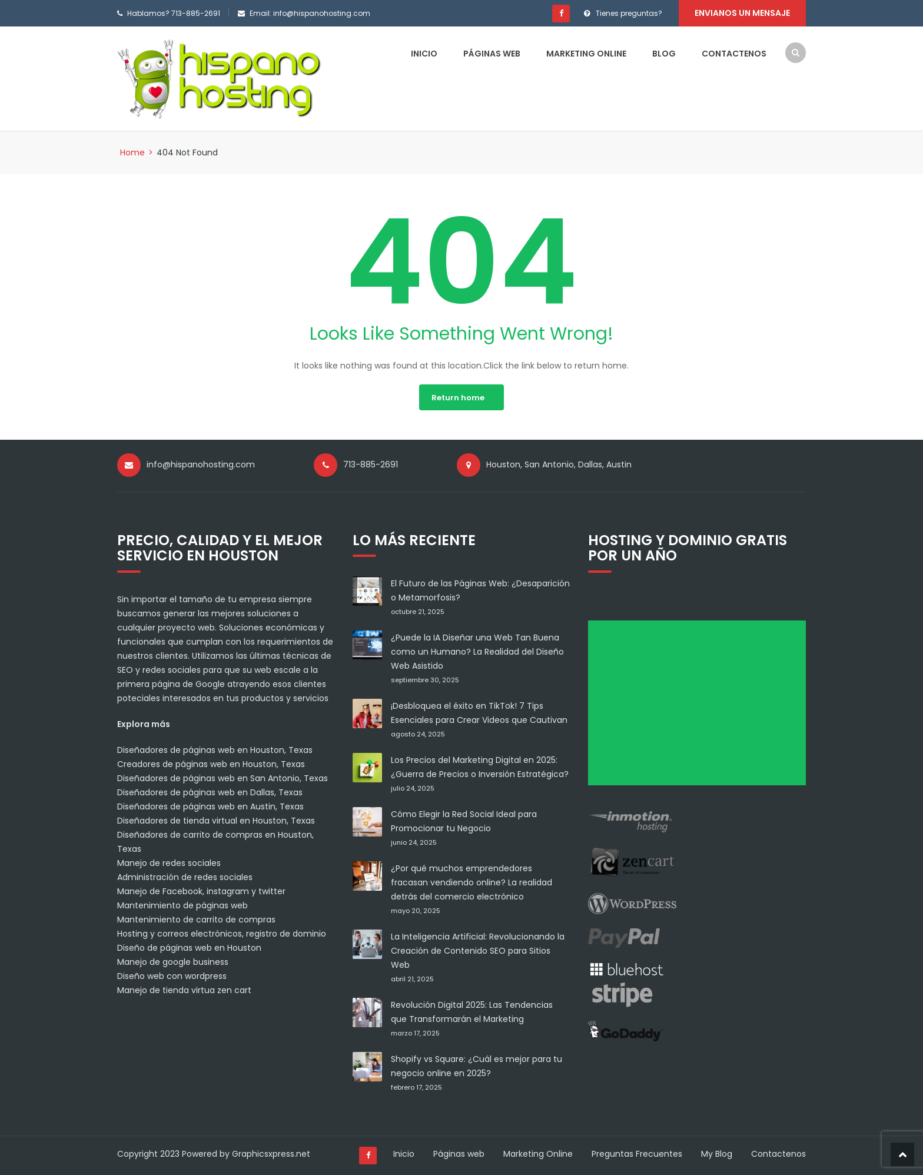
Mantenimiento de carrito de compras (196, 919)
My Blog (716, 1154)
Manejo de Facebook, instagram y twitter (201, 891)
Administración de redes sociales (185, 877)
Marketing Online (586, 53)
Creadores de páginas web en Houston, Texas (211, 764)
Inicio (424, 53)
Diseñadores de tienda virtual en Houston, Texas (216, 821)
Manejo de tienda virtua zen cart (184, 990)
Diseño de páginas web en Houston (189, 948)
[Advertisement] (701, 707)
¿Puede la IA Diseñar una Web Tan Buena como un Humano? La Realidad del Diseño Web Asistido (477, 652)
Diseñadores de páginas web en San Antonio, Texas (222, 778)
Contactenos (734, 53)
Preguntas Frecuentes (637, 1154)
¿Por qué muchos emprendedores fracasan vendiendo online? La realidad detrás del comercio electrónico (471, 882)
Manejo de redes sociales (169, 863)
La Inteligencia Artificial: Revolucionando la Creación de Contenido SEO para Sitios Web (478, 951)
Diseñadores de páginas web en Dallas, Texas (210, 792)
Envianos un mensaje (742, 13)
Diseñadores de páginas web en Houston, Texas (215, 750)
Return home (457, 397)
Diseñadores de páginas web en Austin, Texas (210, 806)
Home (132, 152)
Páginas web (491, 53)
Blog (664, 53)
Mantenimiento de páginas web (182, 905)
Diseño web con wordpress (172, 976)
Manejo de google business (172, 962)
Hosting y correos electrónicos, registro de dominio (221, 934)
